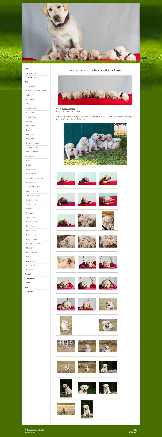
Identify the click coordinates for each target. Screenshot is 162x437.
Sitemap (41, 430)
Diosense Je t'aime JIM (71, 111)
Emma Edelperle (68, 109)
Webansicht (133, 432)
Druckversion (31, 430)
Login (135, 430)
